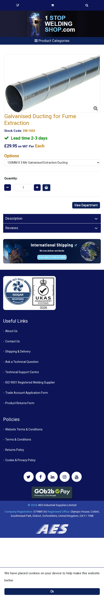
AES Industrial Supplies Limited (57, 505)
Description (13, 218)
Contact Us (12, 341)
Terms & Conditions (18, 439)
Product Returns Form (19, 403)
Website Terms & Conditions (24, 429)
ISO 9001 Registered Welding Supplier (30, 382)
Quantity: (11, 178)
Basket (52, 5)
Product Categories (52, 41)
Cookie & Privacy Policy (20, 460)
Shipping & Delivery (18, 351)
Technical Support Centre (22, 372)
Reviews (11, 228)
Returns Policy (14, 449)
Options (11, 155)
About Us (11, 331)
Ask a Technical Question (22, 361)
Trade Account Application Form (26, 392)
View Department (86, 205)
